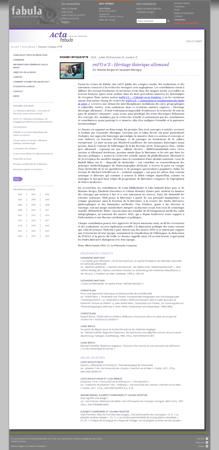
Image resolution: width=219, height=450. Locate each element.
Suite (16, 179)
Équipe (177, 13)
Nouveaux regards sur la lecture (27, 169)
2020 (47, 225)
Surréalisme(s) (19, 127)
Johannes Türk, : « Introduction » (114, 381)
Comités (17, 77)
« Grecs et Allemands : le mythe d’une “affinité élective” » (112, 283)
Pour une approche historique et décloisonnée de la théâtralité (116, 293)
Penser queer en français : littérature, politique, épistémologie (30, 142)
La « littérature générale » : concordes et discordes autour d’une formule (31, 112)
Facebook (202, 442)
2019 (33, 225)
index (16, 96)
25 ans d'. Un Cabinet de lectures (33, 153)
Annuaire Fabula (182, 3)
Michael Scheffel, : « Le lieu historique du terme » (130, 347)
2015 (20, 220)
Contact (18, 91)
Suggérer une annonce (186, 22)
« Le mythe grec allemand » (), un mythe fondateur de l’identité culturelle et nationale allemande (131, 262)
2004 (33, 199)
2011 (47, 210)
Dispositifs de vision (22, 158)
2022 (33, 230)
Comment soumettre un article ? (31, 81)
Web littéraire (69, 8)
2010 (33, 210)
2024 (20, 236)
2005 (47, 199)
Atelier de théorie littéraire (148, 8)
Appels (65, 18)
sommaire (18, 59)
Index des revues (107, 19)
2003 (20, 199)
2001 (33, 194)
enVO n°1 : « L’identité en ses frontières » (141, 97)
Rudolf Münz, (128, 318)
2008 (47, 204)
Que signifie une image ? (94, 398)
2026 (47, 236)
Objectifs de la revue (24, 72)
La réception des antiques (25, 148)
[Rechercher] (168, 21)
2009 (20, 210)
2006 (20, 204)
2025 (33, 236)
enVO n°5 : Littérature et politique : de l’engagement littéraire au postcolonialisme (32, 120)
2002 (47, 194)
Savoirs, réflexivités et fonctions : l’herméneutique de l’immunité (116, 365)
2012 (20, 215)
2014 (47, 215)
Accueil (15, 46)
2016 (33, 220)
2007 (33, 204)
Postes (75, 18)
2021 (20, 230)
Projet (177, 9)
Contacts (178, 16)
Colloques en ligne (145, 12)
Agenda (65, 21)
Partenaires (188, 13)
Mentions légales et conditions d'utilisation (28, 446)
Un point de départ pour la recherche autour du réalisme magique (118, 329)
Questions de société (73, 15)
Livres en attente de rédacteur (30, 55)
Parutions (67, 12)
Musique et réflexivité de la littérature (30, 164)
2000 (20, 194)
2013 (33, 215)
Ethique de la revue (24, 86)
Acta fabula (28, 46)
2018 (20, 225)
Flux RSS (202, 439)
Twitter (203, 446)
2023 (47, 230)
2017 (47, 220)
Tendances (179, 6)
